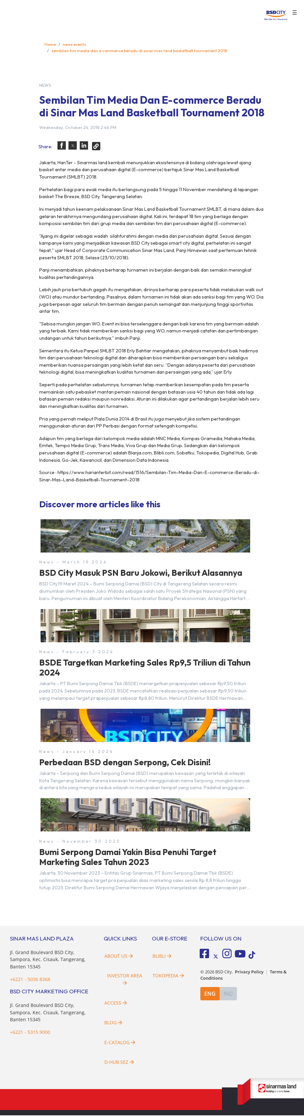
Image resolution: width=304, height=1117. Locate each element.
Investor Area (124, 980)
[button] (61, 145)
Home (50, 44)
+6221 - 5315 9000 (30, 1034)
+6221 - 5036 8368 (30, 980)
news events (74, 44)
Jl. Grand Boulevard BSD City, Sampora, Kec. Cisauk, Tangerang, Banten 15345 (48, 961)
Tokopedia (168, 977)
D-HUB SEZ (119, 1063)
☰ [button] (294, 12)
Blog (113, 1024)
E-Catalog (119, 1044)
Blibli (161, 957)
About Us (118, 957)
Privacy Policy (249, 973)
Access (115, 1004)
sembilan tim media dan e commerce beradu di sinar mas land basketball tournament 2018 (139, 50)
